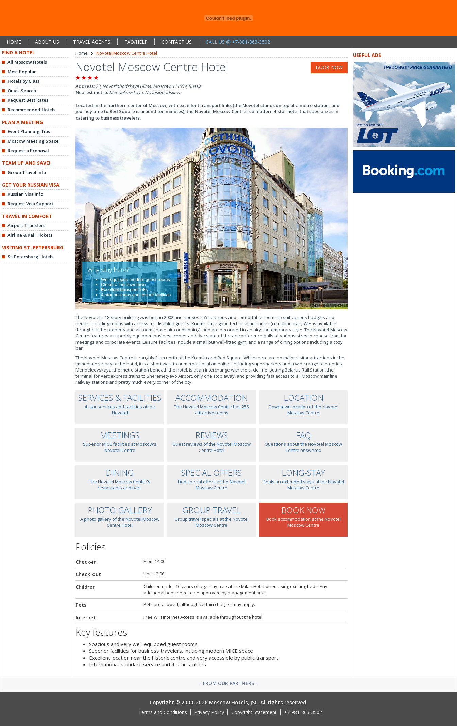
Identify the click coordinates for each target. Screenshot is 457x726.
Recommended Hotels (31, 110)
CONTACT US (177, 41)
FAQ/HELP (136, 41)
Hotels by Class (23, 81)
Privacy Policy (209, 712)
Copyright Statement (254, 712)
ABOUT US (47, 41)
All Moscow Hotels (27, 62)
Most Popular (21, 71)
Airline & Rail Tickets (29, 235)
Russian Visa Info (25, 194)
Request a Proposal (28, 150)
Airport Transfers (26, 225)
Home (81, 53)
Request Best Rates (27, 100)
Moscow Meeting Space (33, 141)
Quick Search (21, 91)
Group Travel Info (26, 172)
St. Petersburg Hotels (30, 257)
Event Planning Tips (28, 131)
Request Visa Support (30, 204)
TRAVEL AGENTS (92, 41)
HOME (14, 41)
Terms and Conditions (162, 712)
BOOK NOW (329, 67)
